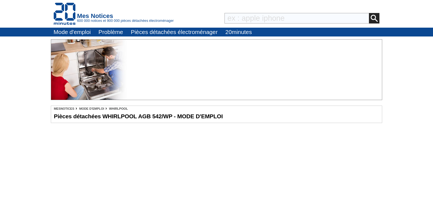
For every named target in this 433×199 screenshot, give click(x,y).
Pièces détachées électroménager (174, 32)
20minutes (238, 32)
